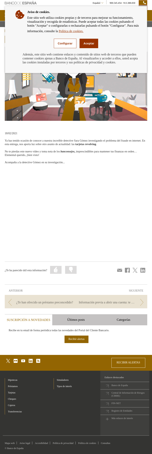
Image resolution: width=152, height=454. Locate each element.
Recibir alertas (76, 339)
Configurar (65, 43)
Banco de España (119, 385)
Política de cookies (87, 443)
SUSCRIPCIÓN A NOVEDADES (28, 320)
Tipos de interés (64, 386)
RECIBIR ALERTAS (128, 362)
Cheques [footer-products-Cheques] (12, 399)
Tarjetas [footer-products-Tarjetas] (11, 392)
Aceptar (89, 43)
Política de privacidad (63, 443)
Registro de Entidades (121, 410)
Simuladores (63, 380)
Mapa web (10, 443)
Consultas (105, 443)
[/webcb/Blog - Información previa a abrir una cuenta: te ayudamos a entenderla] (112, 302)
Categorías (123, 319)
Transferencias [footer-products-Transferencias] (15, 411)
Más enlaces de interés (122, 418)
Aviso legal (24, 443)
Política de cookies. (71, 31)
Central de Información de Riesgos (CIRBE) (127, 394)
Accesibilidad (41, 443)
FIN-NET (116, 403)
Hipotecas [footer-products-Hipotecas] (12, 380)
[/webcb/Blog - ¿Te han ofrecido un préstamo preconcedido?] (40, 302)
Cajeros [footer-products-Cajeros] (11, 405)
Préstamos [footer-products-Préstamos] (13, 386)
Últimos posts (76, 319)
